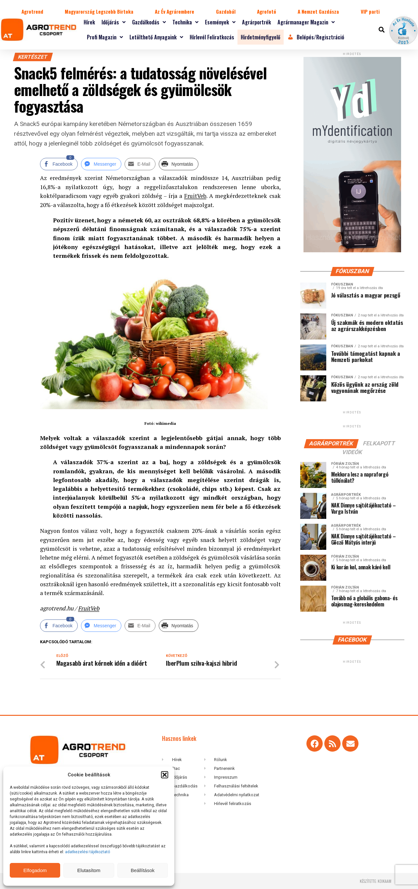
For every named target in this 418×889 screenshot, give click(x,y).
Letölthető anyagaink (156, 37)
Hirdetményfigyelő (260, 37)
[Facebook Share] (59, 164)
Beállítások (143, 870)
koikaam (384, 880)
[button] (164, 774)
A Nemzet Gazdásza (318, 11)
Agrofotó (266, 11)
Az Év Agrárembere (174, 11)
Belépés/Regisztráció (315, 37)
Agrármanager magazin (306, 22)
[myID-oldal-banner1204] (352, 251)
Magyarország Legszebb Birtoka (99, 11)
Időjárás (113, 22)
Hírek (89, 22)
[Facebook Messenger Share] (101, 164)
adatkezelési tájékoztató (88, 852)
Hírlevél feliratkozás (212, 37)
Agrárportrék (256, 22)
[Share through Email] (140, 164)
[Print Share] (178, 164)
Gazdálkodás (149, 22)
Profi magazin (105, 37)
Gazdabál (226, 11)
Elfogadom (35, 870)
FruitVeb (195, 196)
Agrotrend (32, 11)
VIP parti (370, 11)
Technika (185, 22)
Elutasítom (89, 870)
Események (220, 22)
